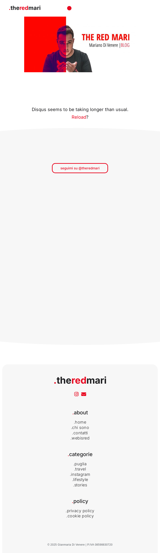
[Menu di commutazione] (69, 8)
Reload (79, 117)
